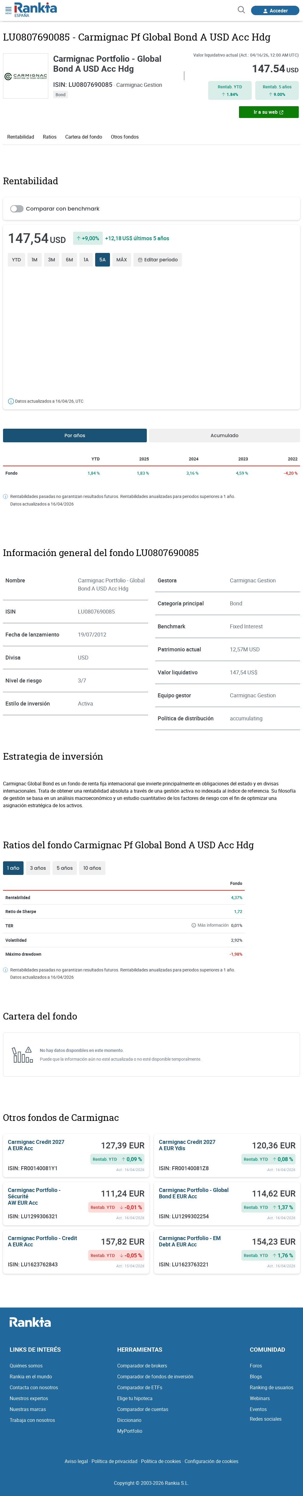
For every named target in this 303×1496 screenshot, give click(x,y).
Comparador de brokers (142, 1365)
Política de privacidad (114, 1461)
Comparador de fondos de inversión (155, 1376)
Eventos (258, 1409)
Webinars (260, 1398)
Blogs (256, 1376)
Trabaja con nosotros (32, 1419)
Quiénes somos (26, 1365)
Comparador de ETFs (139, 1387)
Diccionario (129, 1419)
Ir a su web (269, 111)
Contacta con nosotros (34, 1387)
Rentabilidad (20, 136)
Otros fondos (125, 136)
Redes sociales (266, 1418)
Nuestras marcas (28, 1409)
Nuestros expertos (29, 1398)
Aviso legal (76, 1461)
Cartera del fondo (83, 136)
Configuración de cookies (211, 1461)
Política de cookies (161, 1461)
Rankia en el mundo (31, 1376)
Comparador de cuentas (142, 1409)
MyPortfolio (129, 1430)
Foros (256, 1365)
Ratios (49, 136)
